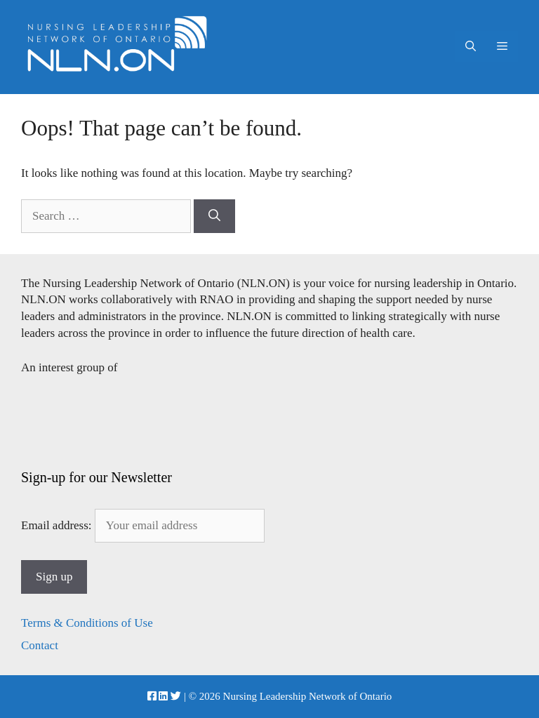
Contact (39, 645)
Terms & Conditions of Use (87, 623)
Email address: (143, 525)
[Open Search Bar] (470, 46)
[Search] (214, 216)
